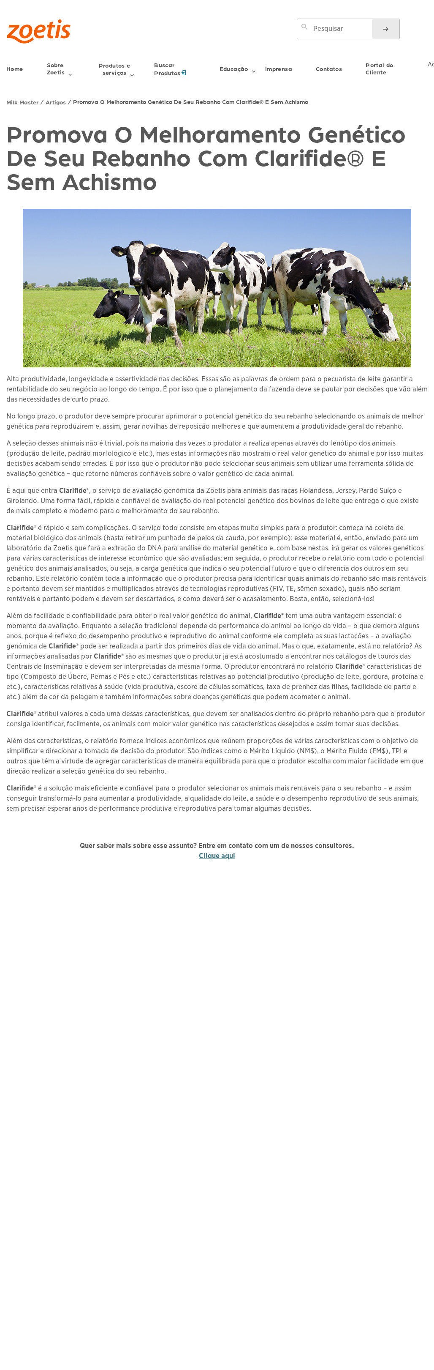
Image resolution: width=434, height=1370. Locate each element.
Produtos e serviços (116, 70)
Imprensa (278, 68)
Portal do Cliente (379, 68)
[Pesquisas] (385, 29)
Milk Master (22, 102)
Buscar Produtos (185, 69)
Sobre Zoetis (59, 70)
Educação (238, 72)
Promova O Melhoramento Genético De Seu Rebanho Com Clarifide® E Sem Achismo (190, 101)
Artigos (56, 102)
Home (14, 68)
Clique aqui (217, 856)
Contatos (329, 68)
